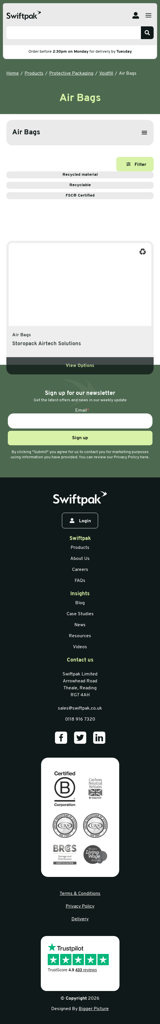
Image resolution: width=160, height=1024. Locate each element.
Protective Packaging (71, 73)
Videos (80, 647)
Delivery (80, 919)
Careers (80, 569)
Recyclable (111, 185)
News (80, 625)
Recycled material (108, 175)
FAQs (80, 580)
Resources (80, 636)
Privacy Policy (80, 906)
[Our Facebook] (61, 738)
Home (12, 73)
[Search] (147, 32)
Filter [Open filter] (136, 164)
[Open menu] (148, 15)
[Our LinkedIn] (99, 738)
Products (34, 73)
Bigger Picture (94, 1009)
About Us (80, 558)
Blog (80, 603)
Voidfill (106, 73)
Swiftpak (80, 538)
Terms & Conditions (80, 893)
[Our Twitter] (80, 738)
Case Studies (80, 614)
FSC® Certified (110, 195)
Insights (80, 594)
